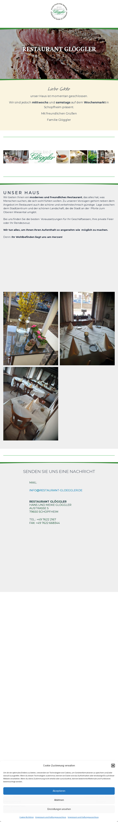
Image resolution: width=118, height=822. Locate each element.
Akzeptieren (59, 790)
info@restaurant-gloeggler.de (55, 490)
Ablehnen (59, 799)
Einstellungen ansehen (59, 809)
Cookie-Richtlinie (26, 817)
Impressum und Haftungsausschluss (50, 817)
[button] (113, 765)
